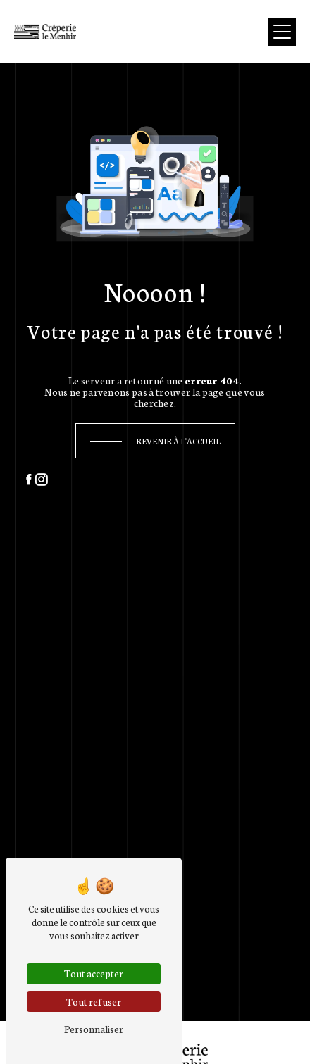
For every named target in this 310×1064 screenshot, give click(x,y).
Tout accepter (93, 973)
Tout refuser (93, 1001)
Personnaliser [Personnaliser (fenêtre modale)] (93, 1029)
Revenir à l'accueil (178, 440)
